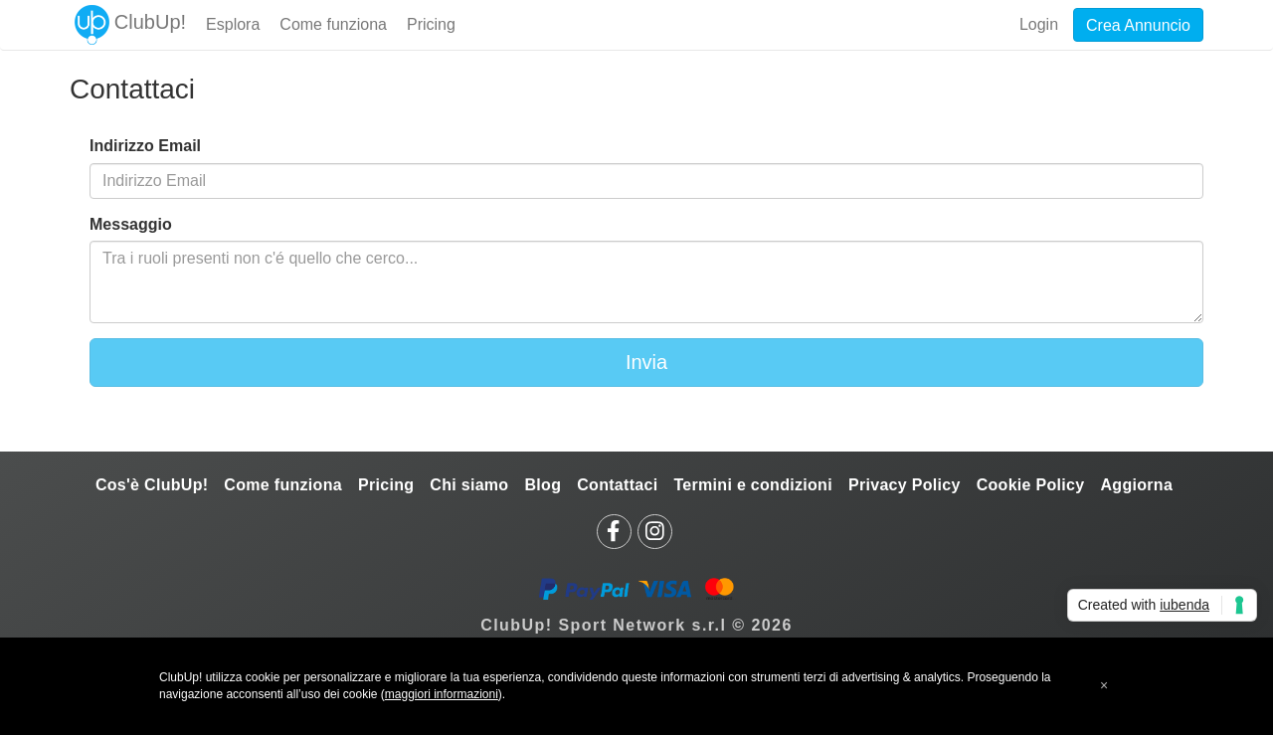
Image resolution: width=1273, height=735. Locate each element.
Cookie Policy (1031, 484)
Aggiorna (1136, 484)
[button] (1104, 685)
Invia (646, 362)
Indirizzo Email (145, 145)
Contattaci (617, 484)
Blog (542, 484)
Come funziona (283, 484)
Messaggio (131, 224)
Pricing (386, 484)
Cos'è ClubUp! (151, 484)
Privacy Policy (904, 484)
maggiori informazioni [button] (441, 694)
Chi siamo (469, 484)
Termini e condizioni (752, 484)
